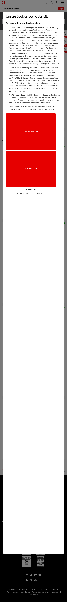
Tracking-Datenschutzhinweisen (43, 109)
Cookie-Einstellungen (29, 189)
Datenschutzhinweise (24, 193)
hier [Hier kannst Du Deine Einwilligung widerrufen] (27, 38)
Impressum (38, 193)
